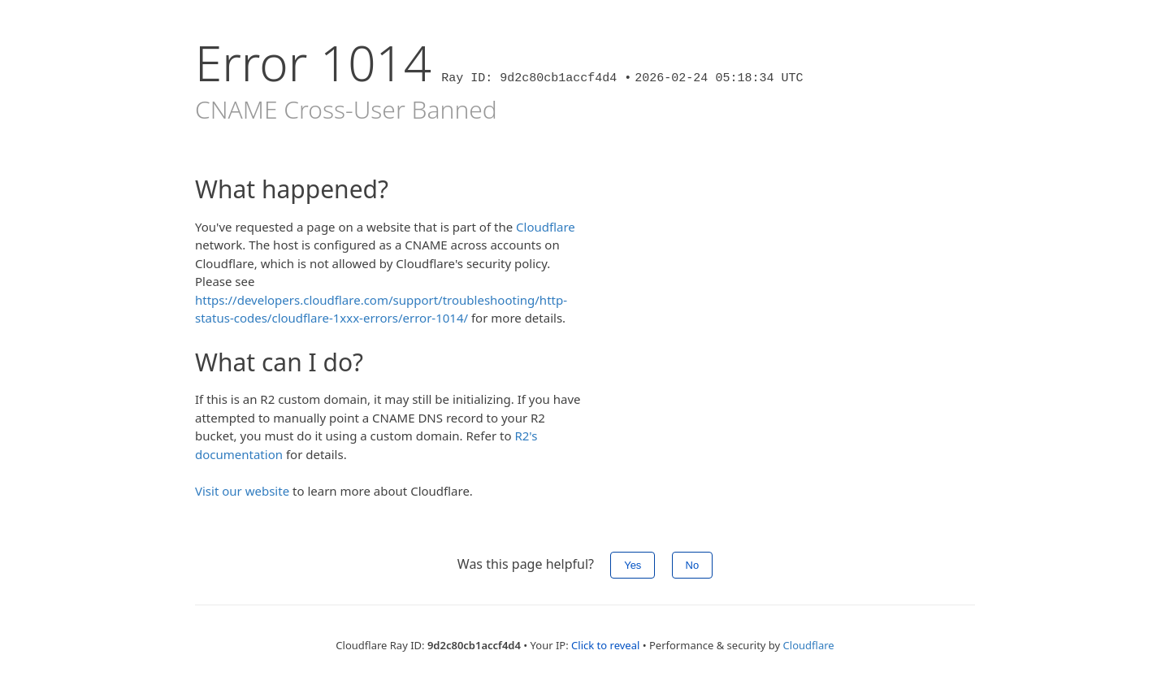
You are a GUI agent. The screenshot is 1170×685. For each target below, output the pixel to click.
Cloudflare (545, 227)
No (693, 565)
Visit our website (242, 491)
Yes (632, 565)
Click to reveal (605, 645)
